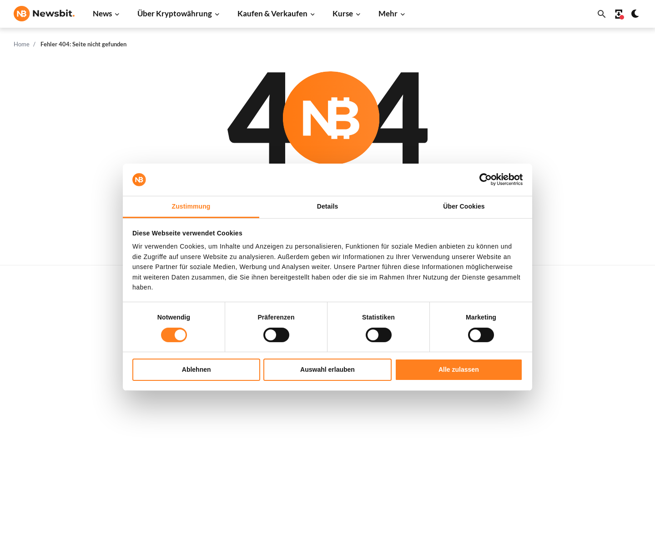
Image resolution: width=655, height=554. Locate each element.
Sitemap (198, 539)
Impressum (591, 492)
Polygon (446, 444)
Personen (308, 401)
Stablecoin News (178, 429)
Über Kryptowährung (174, 13)
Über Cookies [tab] (463, 206)
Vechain (446, 459)
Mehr (388, 13)
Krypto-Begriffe (318, 417)
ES (45, 426)
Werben (587, 323)
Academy (308, 432)
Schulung (307, 447)
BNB (441, 490)
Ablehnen (196, 369)
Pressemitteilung (179, 490)
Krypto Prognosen (321, 462)
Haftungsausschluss (605, 447)
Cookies (587, 477)
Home (22, 44)
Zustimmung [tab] (191, 206)
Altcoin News (173, 399)
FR (32, 426)
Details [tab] (327, 206)
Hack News (170, 475)
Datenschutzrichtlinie (607, 432)
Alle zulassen (458, 369)
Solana (444, 414)
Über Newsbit (595, 417)
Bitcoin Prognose (319, 477)
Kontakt (587, 401)
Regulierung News (181, 444)
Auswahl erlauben (327, 369)
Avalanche (449, 475)
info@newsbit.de (38, 347)
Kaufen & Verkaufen (272, 13)
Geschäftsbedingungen (609, 462)
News (102, 13)
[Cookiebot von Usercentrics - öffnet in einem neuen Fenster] (483, 179)
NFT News (169, 459)
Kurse (343, 13)
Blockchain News (179, 414)
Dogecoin (448, 399)
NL (18, 426)
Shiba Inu (448, 429)
